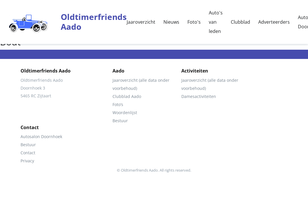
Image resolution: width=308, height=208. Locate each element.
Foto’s (117, 104)
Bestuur (120, 120)
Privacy (27, 161)
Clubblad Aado (126, 96)
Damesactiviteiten (198, 96)
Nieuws (171, 22)
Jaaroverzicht (141, 22)
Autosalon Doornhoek (41, 136)
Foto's (194, 22)
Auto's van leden (216, 22)
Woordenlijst (124, 112)
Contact (28, 152)
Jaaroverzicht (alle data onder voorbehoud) (140, 84)
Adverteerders (274, 22)
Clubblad (240, 22)
